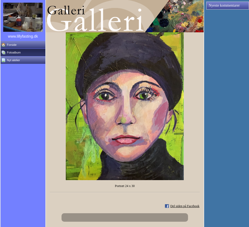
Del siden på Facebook (184, 206)
